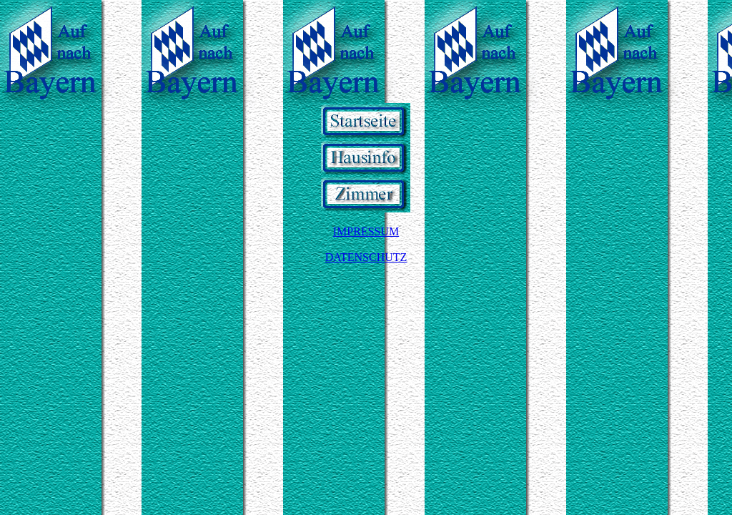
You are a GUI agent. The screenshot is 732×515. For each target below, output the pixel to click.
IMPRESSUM (366, 231)
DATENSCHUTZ (366, 257)
